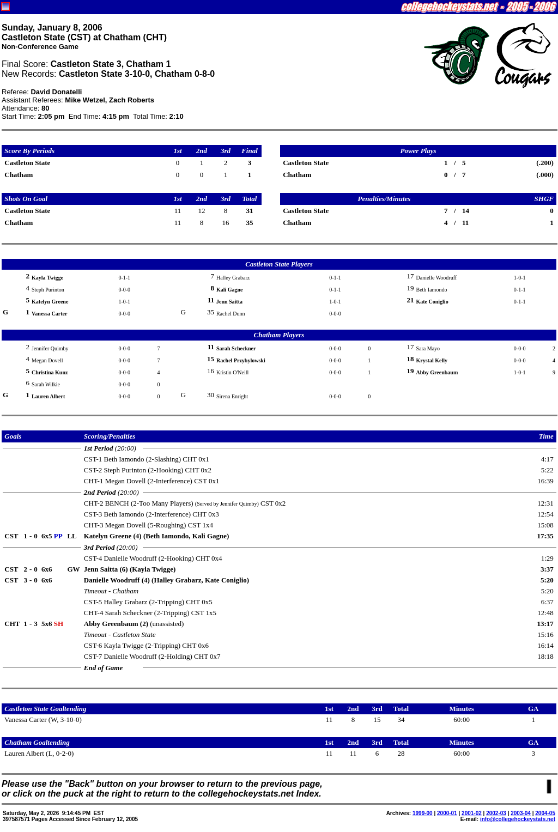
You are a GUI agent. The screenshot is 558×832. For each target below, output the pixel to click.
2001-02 (472, 813)
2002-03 (496, 813)
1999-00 (423, 813)
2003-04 (521, 813)
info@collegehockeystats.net (517, 819)
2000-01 (447, 813)
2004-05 (545, 813)
